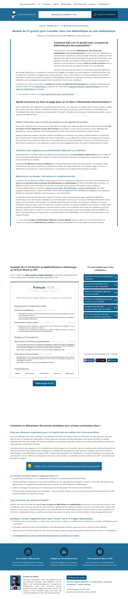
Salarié (55, 4)
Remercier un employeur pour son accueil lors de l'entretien (98, 300)
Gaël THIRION (68, 36)
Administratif (66, 4)
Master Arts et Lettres (54, 188)
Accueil (42, 26)
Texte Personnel (80, 4)
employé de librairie (77, 86)
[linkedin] (19, 588)
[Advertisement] (32, 54)
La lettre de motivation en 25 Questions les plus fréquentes (96, 285)
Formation (46, 4)
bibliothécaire (40, 86)
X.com (100, 360)
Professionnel (103, 4)
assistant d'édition (93, 86)
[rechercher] (104, 14)
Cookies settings (84, 584)
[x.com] (15, 588)
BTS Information (71, 188)
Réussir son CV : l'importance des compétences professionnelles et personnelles (67, 466)
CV (39, 4)
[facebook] (12, 588)
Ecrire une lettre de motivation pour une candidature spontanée (97, 315)
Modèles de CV (53, 26)
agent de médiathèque (25, 89)
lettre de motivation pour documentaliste (57, 94)
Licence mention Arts (87, 188)
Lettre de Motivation (27, 4)
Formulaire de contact (76, 577)
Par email (112, 360)
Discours (92, 4)
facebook (89, 360)
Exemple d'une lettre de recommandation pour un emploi (97, 308)
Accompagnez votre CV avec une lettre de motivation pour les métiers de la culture (46, 535)
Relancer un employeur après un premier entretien (97, 292)
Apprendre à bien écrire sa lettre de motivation (98, 277)
